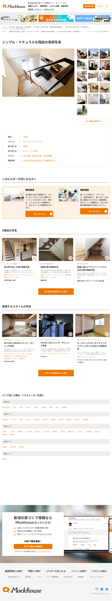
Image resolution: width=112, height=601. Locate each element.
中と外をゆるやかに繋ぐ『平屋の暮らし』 (77, 27)
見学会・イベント (35, 9)
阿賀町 (69, 419)
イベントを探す (78, 571)
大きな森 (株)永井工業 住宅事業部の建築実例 (48, 27)
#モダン (62, 275)
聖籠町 (53, 419)
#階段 (25, 137)
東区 (21, 407)
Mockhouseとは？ (14, 577)
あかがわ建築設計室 (47, 264)
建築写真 (64, 6)
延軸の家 (43, 280)
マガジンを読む (99, 571)
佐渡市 (4, 459)
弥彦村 (61, 419)
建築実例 (43, 6)
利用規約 (81, 577)
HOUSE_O (44, 356)
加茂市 (37, 432)
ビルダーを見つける (56, 571)
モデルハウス (49, 9)
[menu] (107, 6)
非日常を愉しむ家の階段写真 (17, 267)
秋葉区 (44, 407)
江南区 (36, 407)
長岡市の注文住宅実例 (47, 31)
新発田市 (5, 419)
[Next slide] (109, 18)
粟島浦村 (85, 419)
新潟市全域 (6, 407)
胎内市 (45, 419)
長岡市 (4, 432)
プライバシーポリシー (96, 577)
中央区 (28, 407)
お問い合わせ (68, 577)
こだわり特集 (54, 6)
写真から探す (34, 571)
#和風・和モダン (9, 356)
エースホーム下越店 (10, 264)
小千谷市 (29, 432)
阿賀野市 (37, 419)
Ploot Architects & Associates (50, 339)
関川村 (77, 419)
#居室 (78, 357)
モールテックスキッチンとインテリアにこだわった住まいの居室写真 (92, 346)
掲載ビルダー (33, 6)
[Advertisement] (56, 485)
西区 (57, 407)
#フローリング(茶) (30, 151)
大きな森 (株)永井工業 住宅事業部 (20, 27)
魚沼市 (62, 432)
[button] (39, 214)
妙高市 (21, 447)
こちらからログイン (43, 551)
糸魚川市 (13, 447)
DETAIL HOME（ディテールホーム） (89, 340)
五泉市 (28, 419)
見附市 (54, 432)
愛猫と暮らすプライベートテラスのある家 (90, 281)
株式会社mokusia (82, 264)
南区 (50, 407)
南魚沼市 (71, 432)
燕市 (21, 419)
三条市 (12, 432)
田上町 (80, 432)
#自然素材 (68, 275)
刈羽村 (12, 435)
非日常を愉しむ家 (9, 280)
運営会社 (28, 577)
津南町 (4, 435)
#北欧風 (17, 356)
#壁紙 (25, 146)
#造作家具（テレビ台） (11, 358)
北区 (14, 407)
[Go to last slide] (2, 18)
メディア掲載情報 (52, 577)
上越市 (4, 447)
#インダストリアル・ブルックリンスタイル (21, 275)
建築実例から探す (14, 571)
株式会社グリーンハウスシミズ (14, 340)
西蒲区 (64, 407)
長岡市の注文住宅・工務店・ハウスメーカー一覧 (23, 31)
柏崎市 (20, 432)
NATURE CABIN (9, 361)
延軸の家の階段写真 (49, 267)
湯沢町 (97, 432)
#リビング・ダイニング (11, 354)
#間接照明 (22, 358)
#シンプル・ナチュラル (32, 142)
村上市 (14, 419)
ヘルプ (39, 577)
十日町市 (46, 432)
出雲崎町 (89, 432)
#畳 (26, 356)
